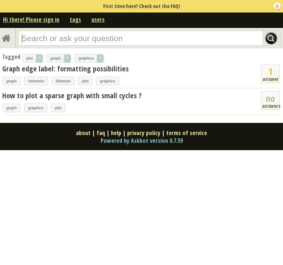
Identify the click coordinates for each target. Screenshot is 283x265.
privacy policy (143, 133)
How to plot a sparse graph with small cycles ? (72, 95)
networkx (36, 81)
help (116, 133)
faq (101, 133)
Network (63, 81)
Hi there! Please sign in (31, 19)
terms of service (186, 133)
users (98, 19)
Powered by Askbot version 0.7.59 (142, 141)
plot (85, 81)
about (83, 133)
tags (75, 19)
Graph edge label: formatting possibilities (65, 69)
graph (11, 81)
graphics (107, 81)
